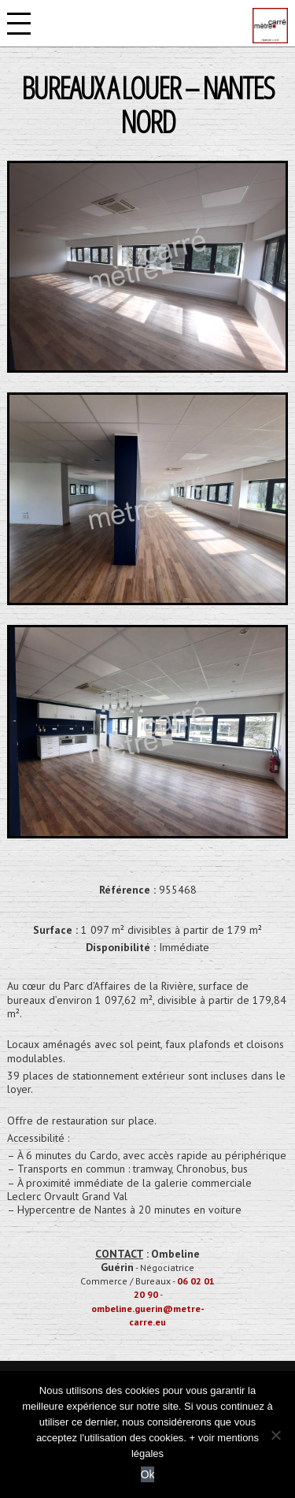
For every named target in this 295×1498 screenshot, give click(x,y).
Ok (148, 1474)
